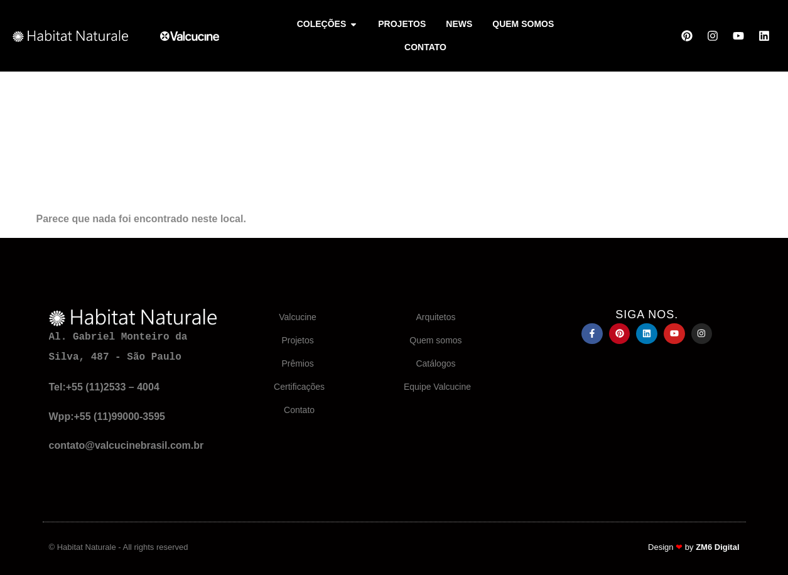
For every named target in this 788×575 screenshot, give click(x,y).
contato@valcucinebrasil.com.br (126, 445)
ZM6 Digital (717, 547)
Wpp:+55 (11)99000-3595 (107, 416)
